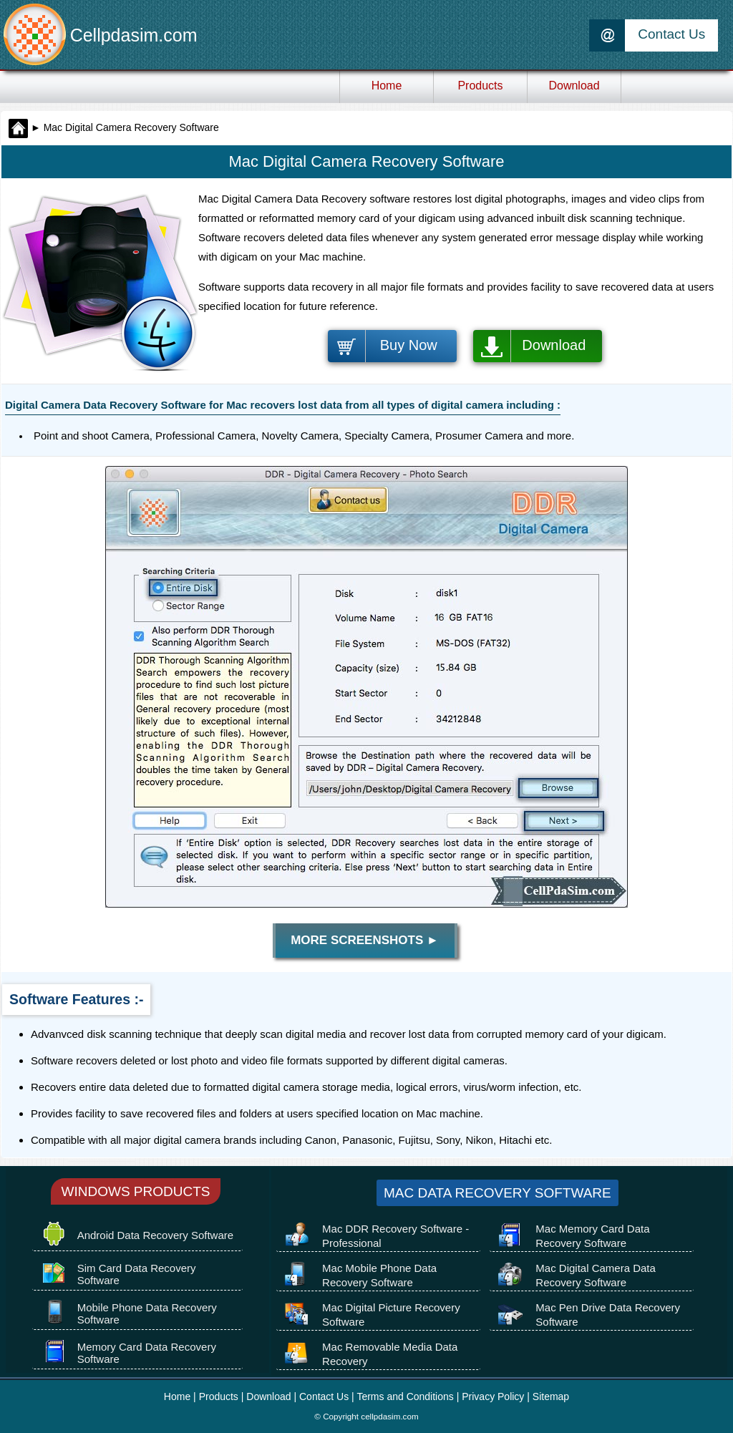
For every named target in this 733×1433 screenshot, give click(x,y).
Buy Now (408, 345)
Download (554, 345)
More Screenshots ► (365, 940)
